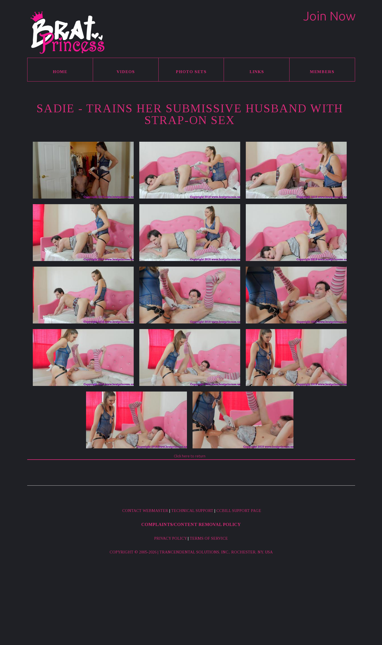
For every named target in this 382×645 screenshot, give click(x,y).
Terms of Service (209, 538)
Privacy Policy (170, 538)
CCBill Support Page (238, 511)
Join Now (329, 16)
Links (256, 71)
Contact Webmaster (145, 511)
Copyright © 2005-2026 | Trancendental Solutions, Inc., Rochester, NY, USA (191, 552)
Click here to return (189, 456)
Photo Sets (191, 71)
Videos (126, 71)
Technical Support (192, 511)
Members (322, 71)
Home (60, 71)
